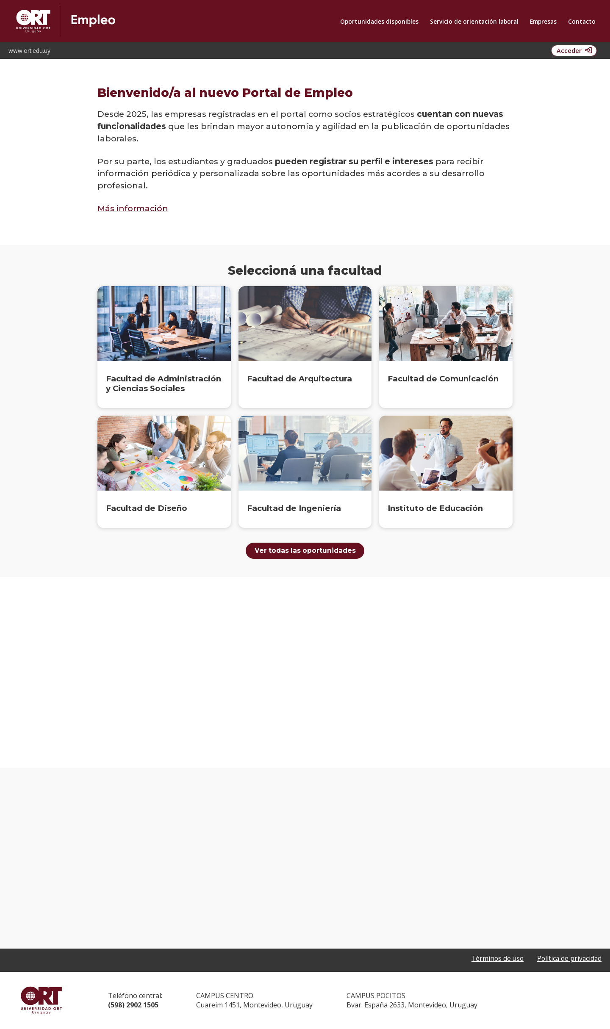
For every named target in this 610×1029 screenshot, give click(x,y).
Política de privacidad (568, 959)
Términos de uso (495, 959)
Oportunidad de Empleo (155, 21)
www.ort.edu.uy (29, 51)
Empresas (543, 21)
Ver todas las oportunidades (305, 551)
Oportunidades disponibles (379, 21)
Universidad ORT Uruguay (41, 1000)
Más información (132, 208)
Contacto (582, 21)
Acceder (567, 51)
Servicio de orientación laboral (474, 21)
